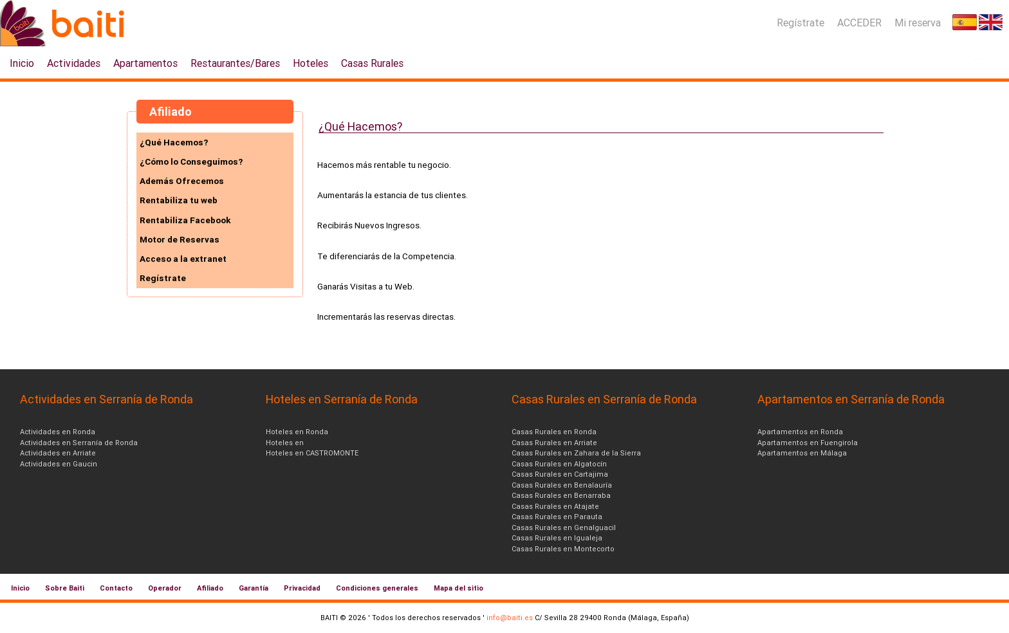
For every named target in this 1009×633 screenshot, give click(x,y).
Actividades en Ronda (57, 431)
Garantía (253, 587)
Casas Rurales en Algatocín (559, 463)
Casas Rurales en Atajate (555, 506)
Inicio (22, 63)
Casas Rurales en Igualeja (557, 537)
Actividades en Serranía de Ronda (79, 442)
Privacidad (302, 587)
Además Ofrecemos (182, 181)
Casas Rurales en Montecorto (563, 548)
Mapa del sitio (458, 587)
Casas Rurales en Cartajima (560, 474)
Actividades (73, 63)
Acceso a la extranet (183, 258)
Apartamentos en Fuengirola (807, 442)
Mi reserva (917, 22)
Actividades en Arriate (58, 452)
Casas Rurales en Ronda (554, 431)
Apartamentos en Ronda (800, 431)
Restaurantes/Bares (235, 63)
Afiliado (210, 587)
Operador (164, 587)
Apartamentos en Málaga (802, 452)
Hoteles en (285, 442)
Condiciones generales (377, 587)
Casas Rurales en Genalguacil (564, 527)
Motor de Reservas (179, 239)
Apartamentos (145, 63)
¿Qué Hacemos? (174, 142)
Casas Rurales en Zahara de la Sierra (576, 452)
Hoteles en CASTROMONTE (312, 452)
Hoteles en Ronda (297, 431)
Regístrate (800, 22)
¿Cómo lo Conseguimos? (191, 161)
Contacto (116, 587)
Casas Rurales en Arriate (554, 442)
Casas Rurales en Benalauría (562, 485)
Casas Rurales (372, 63)
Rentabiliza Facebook (185, 220)
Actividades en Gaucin (58, 463)
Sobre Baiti (64, 587)
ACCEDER (859, 22)
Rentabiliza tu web (179, 200)
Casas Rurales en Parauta (557, 516)
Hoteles (310, 63)
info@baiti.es (509, 617)
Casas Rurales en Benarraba (561, 495)
